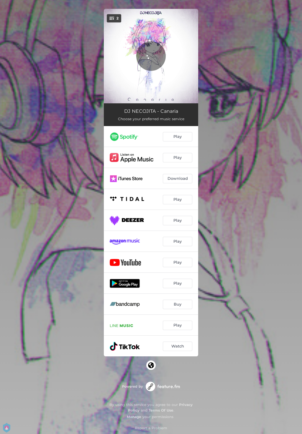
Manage (134, 417)
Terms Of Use (161, 410)
